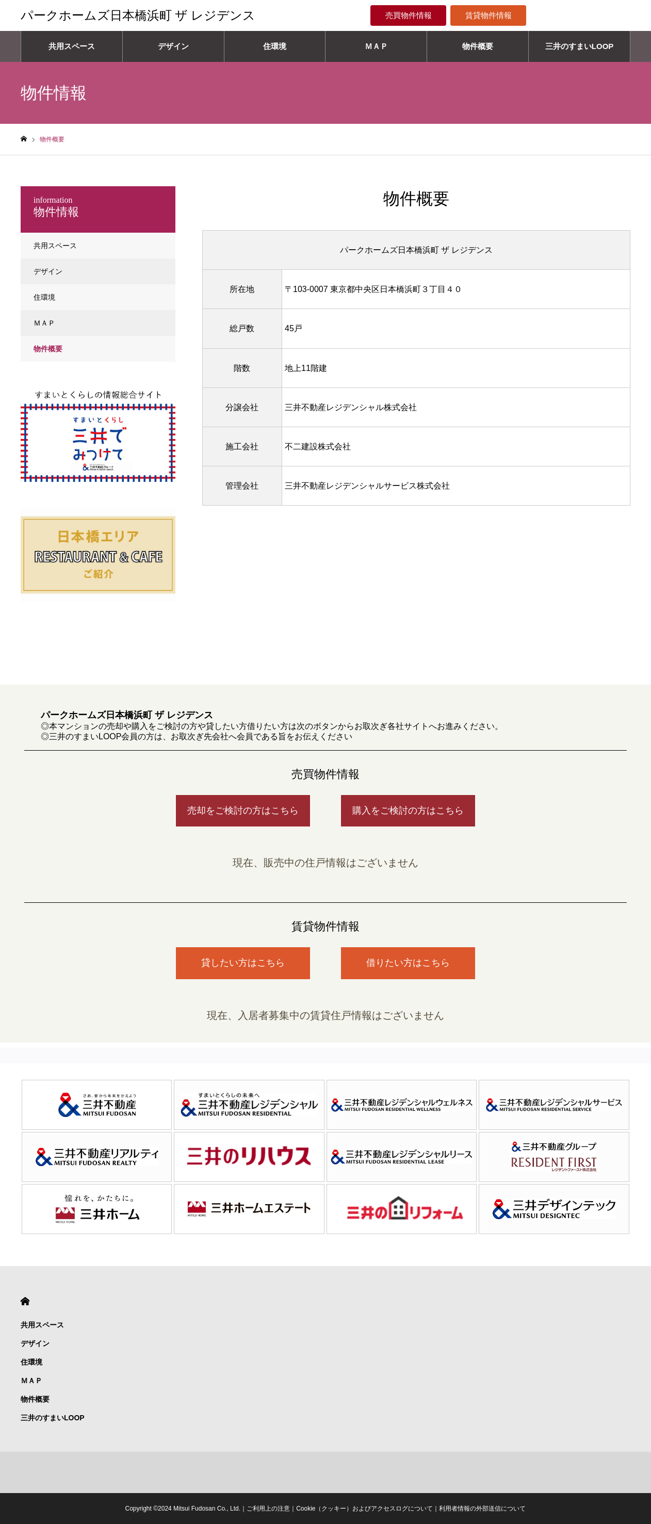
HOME (25, 1301)
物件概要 (477, 46)
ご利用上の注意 (268, 1508)
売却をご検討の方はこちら (243, 810)
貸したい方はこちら (243, 963)
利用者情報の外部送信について (482, 1508)
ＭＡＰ (376, 46)
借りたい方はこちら (408, 963)
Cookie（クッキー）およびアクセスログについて (364, 1508)
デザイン (173, 46)
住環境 (274, 46)
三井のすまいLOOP (579, 46)
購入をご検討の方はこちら (408, 810)
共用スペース (71, 46)
